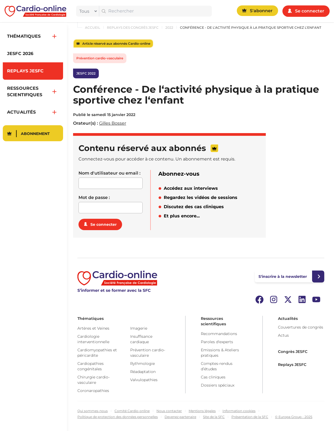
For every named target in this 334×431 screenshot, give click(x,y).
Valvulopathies (144, 379)
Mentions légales (202, 411)
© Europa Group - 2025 (293, 417)
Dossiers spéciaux (217, 385)
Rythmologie (142, 363)
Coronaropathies (93, 390)
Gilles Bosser (112, 123)
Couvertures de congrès (300, 327)
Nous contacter (169, 411)
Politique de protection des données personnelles (117, 417)
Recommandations (219, 333)
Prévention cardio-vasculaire (99, 58)
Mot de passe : (94, 197)
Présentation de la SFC (249, 417)
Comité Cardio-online (132, 411)
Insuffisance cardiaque (141, 339)
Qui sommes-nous (92, 411)
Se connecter (103, 224)
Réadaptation (143, 371)
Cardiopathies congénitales (90, 366)
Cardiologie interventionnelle (93, 339)
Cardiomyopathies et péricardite (97, 353)
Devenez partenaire (180, 417)
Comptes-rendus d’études (217, 366)
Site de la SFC (214, 417)
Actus (283, 335)
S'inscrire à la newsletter (282, 276)
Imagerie (138, 328)
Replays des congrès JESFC (133, 27)
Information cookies (239, 411)
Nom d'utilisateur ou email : (109, 173)
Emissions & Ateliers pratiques (220, 353)
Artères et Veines (93, 328)
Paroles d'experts (217, 341)
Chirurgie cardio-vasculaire (93, 380)
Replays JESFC (292, 364)
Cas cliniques (213, 377)
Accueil (92, 27)
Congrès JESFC (292, 351)
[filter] (87, 11)
